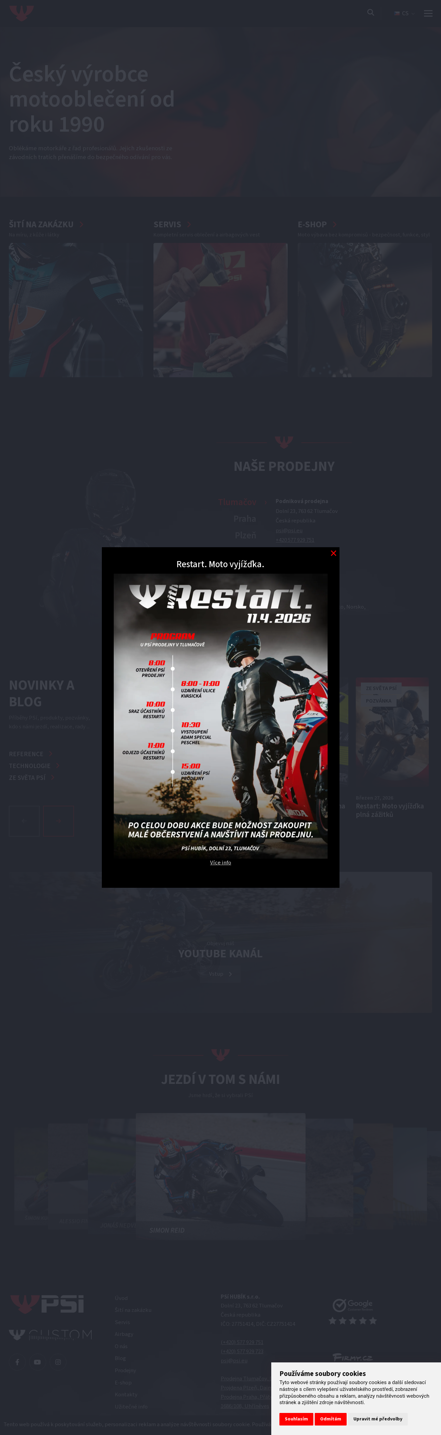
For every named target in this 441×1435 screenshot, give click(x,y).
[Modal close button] (333, 553)
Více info (220, 863)
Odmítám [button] (330, 1419)
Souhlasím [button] (296, 1419)
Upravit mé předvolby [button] (377, 1419)
